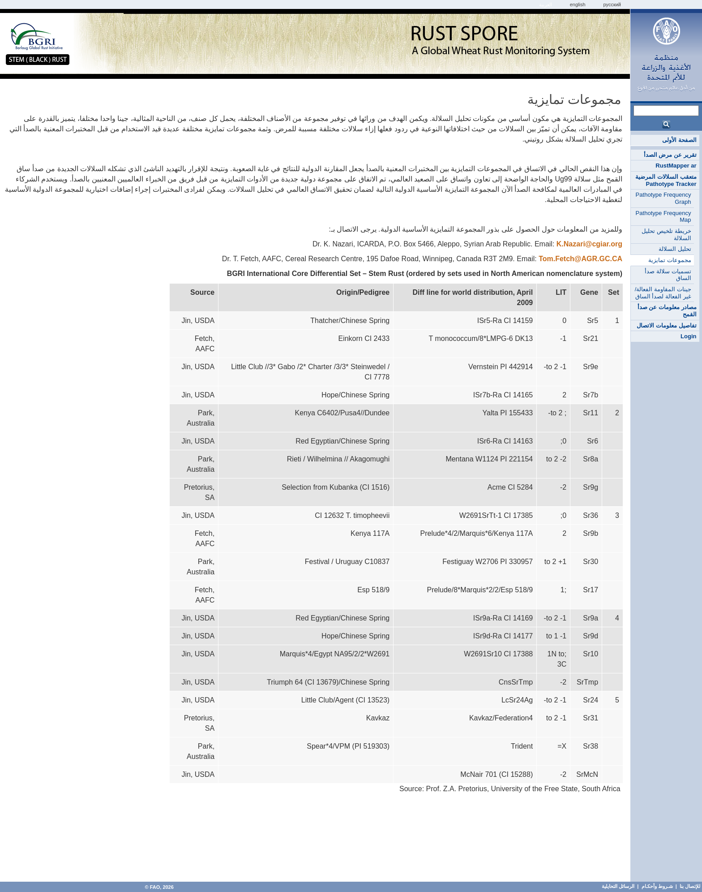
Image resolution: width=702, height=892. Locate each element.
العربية (545, 4)
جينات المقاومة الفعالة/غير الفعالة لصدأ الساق (663, 293)
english (578, 4)
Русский (612, 4)
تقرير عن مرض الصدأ (670, 154)
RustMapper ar (675, 165)
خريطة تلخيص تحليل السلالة (666, 234)
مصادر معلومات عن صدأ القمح (667, 311)
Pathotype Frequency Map (663, 217)
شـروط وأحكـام (656, 886)
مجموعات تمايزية (669, 260)
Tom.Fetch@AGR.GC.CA (580, 259)
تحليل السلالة (675, 249)
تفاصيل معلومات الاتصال (666, 325)
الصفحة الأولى (679, 140)
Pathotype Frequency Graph (663, 198)
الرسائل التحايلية (618, 886)
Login (689, 336)
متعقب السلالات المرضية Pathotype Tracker (665, 180)
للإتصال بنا (690, 886)
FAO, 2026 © (158, 887)
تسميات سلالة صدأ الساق (668, 275)
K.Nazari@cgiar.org (589, 244)
